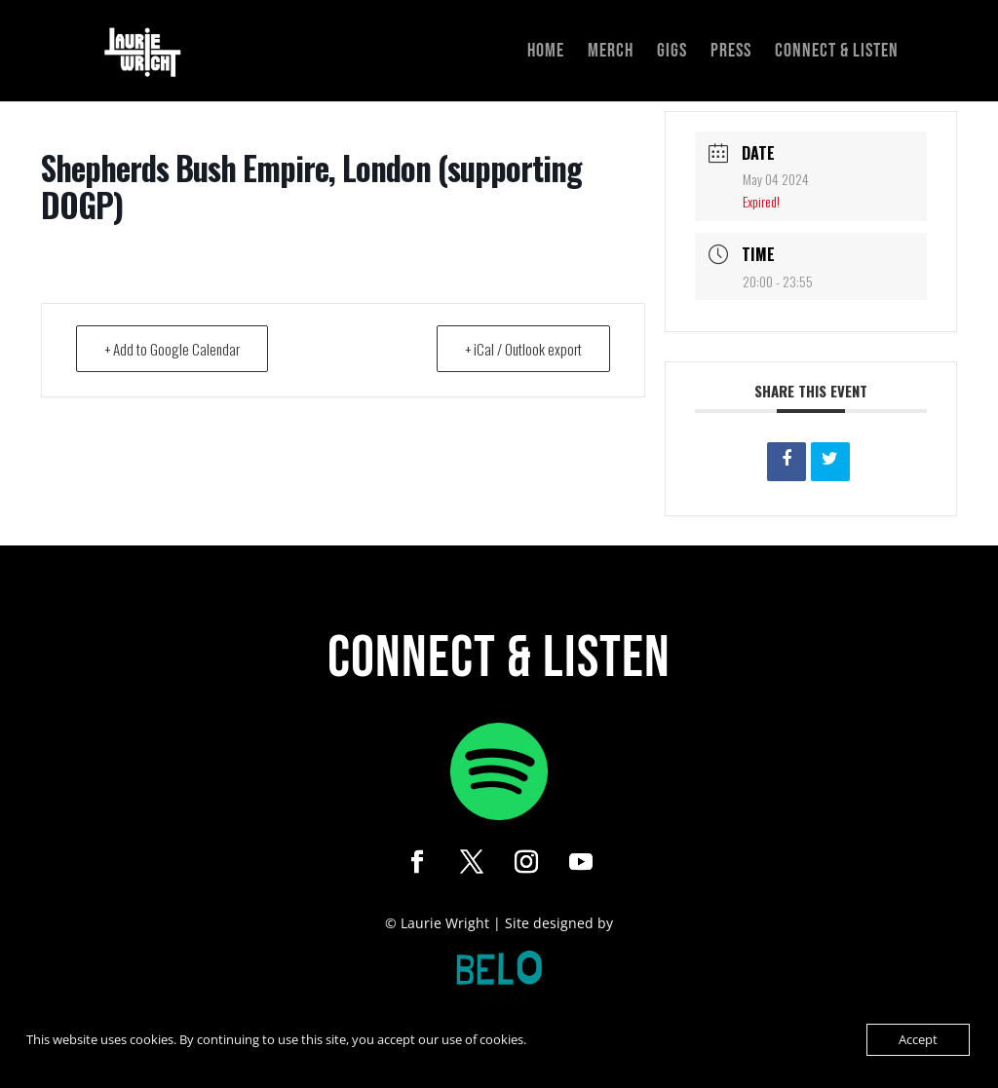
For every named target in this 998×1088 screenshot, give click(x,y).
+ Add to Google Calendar (172, 348)
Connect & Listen (837, 53)
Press (730, 53)
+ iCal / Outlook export (523, 348)
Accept (918, 1039)
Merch (610, 53)
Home (545, 53)
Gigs (672, 53)
